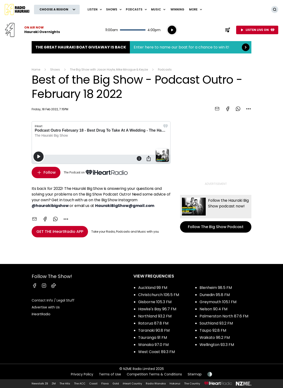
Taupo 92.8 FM (213, 330)
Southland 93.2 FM (216, 323)
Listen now (32, 30)
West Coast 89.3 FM (156, 351)
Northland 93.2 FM (154, 316)
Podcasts (165, 69)
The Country (192, 383)
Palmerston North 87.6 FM (224, 316)
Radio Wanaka (156, 383)
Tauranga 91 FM (152, 337)
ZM (54, 383)
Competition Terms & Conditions (154, 374)
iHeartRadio (41, 314)
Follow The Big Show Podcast (215, 214)
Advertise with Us (46, 307)
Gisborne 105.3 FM (154, 302)
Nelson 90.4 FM (213, 309)
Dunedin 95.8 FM (215, 294)
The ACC (79, 383)
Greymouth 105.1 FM (218, 302)
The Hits (64, 383)
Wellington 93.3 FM (217, 344)
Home (36, 69)
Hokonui (175, 383)
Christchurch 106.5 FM (158, 294)
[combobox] (248, 109)
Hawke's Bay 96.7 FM (157, 309)
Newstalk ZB (40, 383)
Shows (55, 69)
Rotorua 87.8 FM (153, 323)
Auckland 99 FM (152, 287)
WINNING (177, 9)
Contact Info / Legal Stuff (53, 300)
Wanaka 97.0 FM (153, 344)
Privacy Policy (82, 374)
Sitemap (195, 374)
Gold (115, 383)
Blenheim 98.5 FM (216, 287)
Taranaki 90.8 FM (154, 330)
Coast (93, 383)
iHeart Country (132, 383)
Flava (105, 383)
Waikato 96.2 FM (215, 337)
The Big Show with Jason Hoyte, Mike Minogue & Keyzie (109, 69)
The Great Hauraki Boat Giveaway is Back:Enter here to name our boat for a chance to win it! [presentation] (141, 47)
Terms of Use (110, 374)
